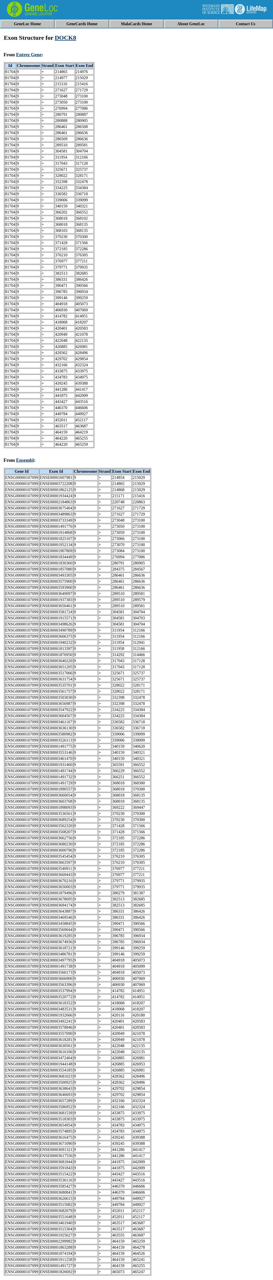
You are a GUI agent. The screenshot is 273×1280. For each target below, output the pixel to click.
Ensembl (25, 460)
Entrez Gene (29, 54)
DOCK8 (65, 37)
